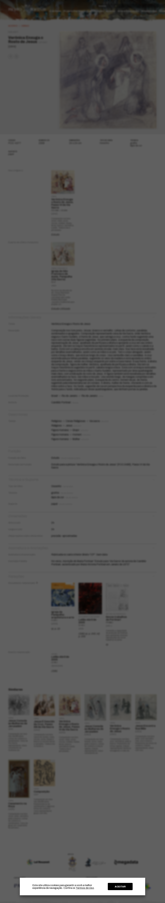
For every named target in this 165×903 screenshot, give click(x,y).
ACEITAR (120, 886)
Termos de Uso (85, 888)
